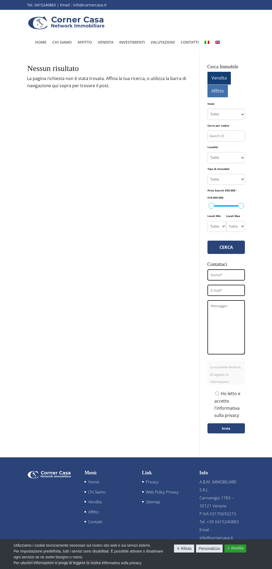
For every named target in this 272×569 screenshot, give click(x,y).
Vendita (105, 42)
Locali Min (214, 216)
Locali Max (233, 216)
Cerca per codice (218, 125)
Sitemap (153, 501)
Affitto (85, 42)
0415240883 (45, 4)
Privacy (152, 481)
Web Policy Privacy (162, 492)
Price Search (222, 194)
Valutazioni (163, 42)
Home (40, 42)
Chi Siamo (62, 42)
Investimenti (132, 42)
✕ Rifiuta (184, 548)
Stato (210, 104)
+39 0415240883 (223, 521)
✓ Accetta (235, 548)
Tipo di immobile (218, 169)
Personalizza (209, 548)
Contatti (190, 42)
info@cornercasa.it (90, 4)
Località (212, 147)
